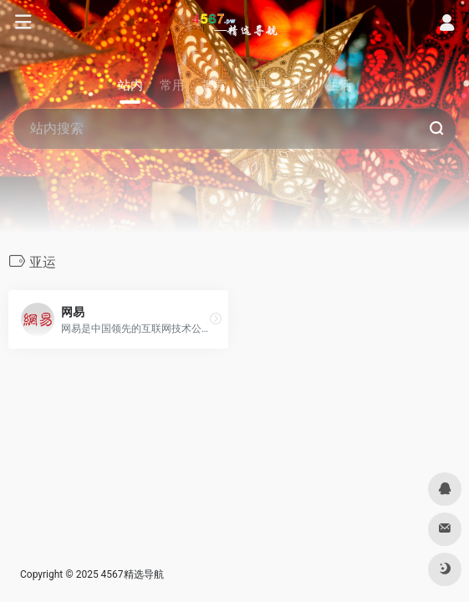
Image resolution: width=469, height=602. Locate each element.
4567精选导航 (132, 574)
